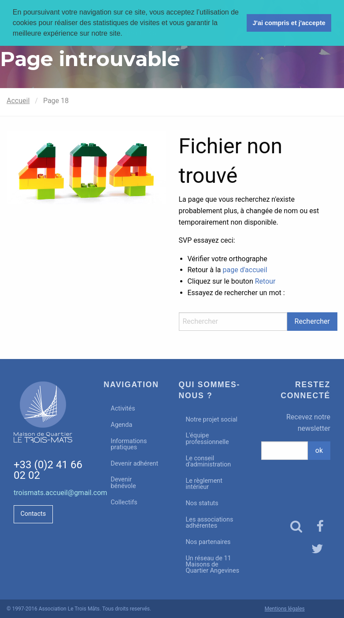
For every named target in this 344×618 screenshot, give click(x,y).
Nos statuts (202, 503)
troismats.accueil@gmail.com (60, 492)
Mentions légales (285, 609)
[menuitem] (134, 409)
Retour (265, 281)
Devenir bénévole (123, 482)
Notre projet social (212, 419)
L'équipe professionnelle (207, 438)
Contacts (33, 514)
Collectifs (124, 502)
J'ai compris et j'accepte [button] (288, 22)
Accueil (18, 100)
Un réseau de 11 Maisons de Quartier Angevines (213, 565)
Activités (123, 408)
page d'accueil (245, 270)
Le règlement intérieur (204, 484)
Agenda (121, 425)
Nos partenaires (208, 542)
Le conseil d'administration (208, 461)
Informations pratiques (129, 444)
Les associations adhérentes (209, 522)
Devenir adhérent (134, 463)
